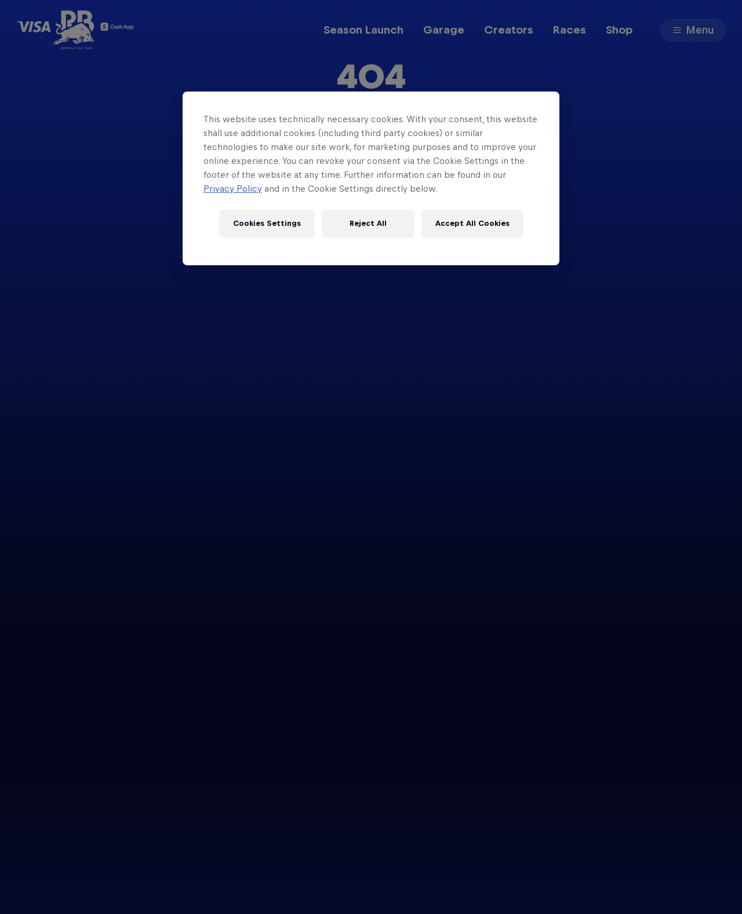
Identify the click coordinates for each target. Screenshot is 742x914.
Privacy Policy (232, 188)
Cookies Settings (267, 223)
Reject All (368, 223)
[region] (371, 178)
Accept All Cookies (472, 223)
